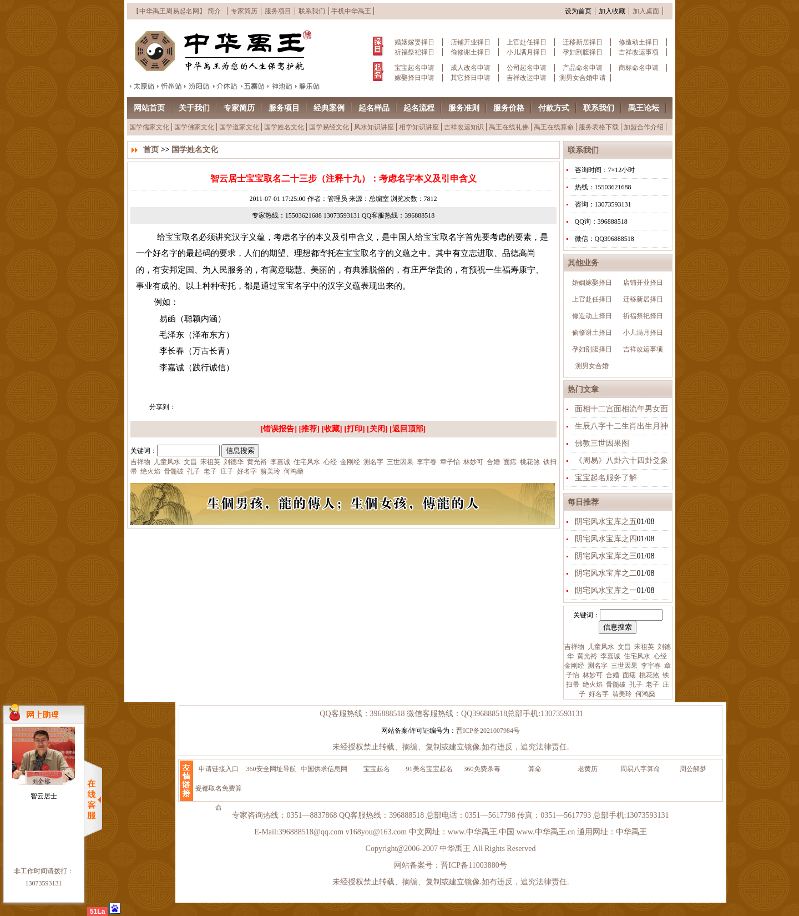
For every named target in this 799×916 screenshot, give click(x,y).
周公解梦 (693, 769)
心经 (659, 656)
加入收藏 (612, 11)
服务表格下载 (599, 127)
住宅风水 (636, 656)
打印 (354, 429)
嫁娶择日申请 (414, 78)
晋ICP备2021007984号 (488, 730)
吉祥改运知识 (464, 127)
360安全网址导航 (271, 769)
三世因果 (623, 666)
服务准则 (463, 108)
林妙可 (592, 675)
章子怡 (449, 462)
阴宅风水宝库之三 (606, 556)
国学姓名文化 (284, 127)
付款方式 (553, 108)
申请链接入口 (219, 769)
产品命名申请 (583, 68)
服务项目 (278, 11)
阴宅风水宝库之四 (606, 539)
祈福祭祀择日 (414, 52)
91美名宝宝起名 (429, 769)
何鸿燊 (644, 694)
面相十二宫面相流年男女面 (621, 409)
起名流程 (418, 108)
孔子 (635, 684)
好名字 (598, 694)
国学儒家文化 (149, 127)
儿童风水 (600, 647)
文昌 (623, 647)
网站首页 (149, 108)
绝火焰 (592, 684)
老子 (651, 684)
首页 (151, 149)
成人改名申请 (470, 68)
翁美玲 (621, 694)
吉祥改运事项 (639, 52)
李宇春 (650, 666)
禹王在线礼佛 (509, 127)
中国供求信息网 (324, 769)
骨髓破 (615, 684)
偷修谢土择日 (470, 52)
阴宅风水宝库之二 (606, 573)
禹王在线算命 (554, 127)
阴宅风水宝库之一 (606, 590)
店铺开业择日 (470, 42)
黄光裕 (586, 656)
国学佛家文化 (194, 127)
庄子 (226, 471)
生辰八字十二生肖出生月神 (621, 426)
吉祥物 (574, 647)
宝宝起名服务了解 (606, 478)
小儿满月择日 (527, 52)
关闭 (377, 429)
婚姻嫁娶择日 (414, 42)
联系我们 (312, 11)
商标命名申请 (639, 68)
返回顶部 (407, 429)
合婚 (611, 675)
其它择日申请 (470, 78)
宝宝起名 (376, 769)
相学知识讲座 (419, 127)
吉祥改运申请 (527, 78)
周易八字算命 (640, 769)
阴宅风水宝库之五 (606, 521)
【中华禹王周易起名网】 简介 (177, 11)
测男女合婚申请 (582, 78)
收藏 (332, 429)
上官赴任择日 (527, 42)
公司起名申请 (527, 68)
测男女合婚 (592, 366)
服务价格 (508, 108)
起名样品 (374, 108)
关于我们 (194, 108)
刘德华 (233, 462)
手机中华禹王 (351, 11)
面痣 (628, 675)
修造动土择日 (639, 42)
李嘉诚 (609, 656)
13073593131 (44, 883)
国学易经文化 (329, 127)
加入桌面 (646, 11)
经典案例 (329, 108)
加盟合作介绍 (644, 127)
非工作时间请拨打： (44, 871)
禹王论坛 (643, 108)
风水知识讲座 (374, 127)
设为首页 (578, 11)
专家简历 (244, 11)
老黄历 (588, 769)
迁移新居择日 (583, 42)
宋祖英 (643, 647)
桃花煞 (648, 675)
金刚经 (574, 666)
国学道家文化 (239, 127)
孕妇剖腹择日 (583, 52)
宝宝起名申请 (414, 68)
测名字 (597, 666)
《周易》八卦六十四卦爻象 (621, 460)
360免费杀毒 (482, 769)
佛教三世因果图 (602, 443)
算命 (535, 769)
